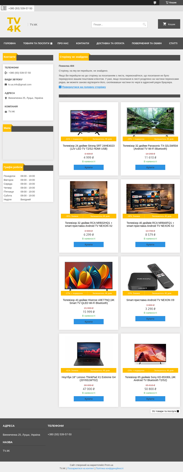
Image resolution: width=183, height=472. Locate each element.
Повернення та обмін (147, 43)
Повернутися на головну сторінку (84, 87)
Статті (173, 43)
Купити (89, 167)
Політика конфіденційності (109, 468)
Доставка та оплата (110, 43)
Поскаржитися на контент (80, 468)
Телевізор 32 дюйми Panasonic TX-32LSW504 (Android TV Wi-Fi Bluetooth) (150, 147)
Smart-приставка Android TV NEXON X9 (150, 300)
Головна (10, 43)
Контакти (82, 43)
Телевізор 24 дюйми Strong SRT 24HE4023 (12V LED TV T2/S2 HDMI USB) (88, 147)
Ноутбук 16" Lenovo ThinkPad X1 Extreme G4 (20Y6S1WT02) (89, 379)
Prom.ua (109, 465)
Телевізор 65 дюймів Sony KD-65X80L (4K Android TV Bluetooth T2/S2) (150, 379)
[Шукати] (144, 24)
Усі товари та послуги (164, 411)
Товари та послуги (36, 43)
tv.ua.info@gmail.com (19, 84)
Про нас (63, 43)
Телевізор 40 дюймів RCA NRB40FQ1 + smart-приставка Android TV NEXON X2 (150, 224)
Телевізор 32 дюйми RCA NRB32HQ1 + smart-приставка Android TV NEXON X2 (88, 224)
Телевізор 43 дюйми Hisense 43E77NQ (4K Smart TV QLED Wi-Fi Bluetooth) (88, 301)
